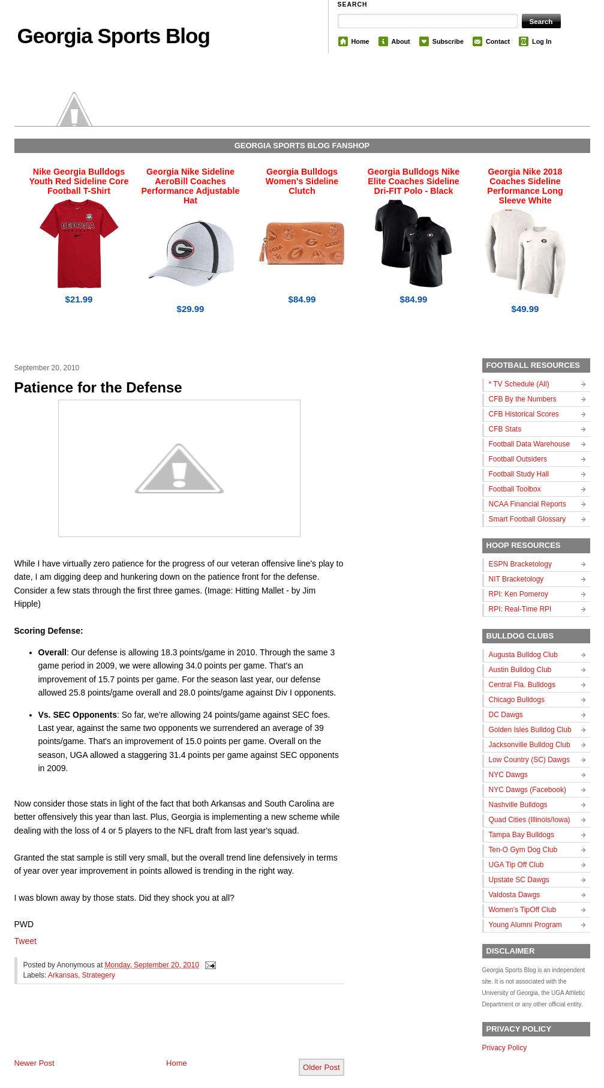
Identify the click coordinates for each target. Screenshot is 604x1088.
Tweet (25, 941)
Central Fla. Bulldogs (522, 685)
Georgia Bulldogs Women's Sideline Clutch (302, 181)
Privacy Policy (504, 1048)
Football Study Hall (519, 474)
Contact (498, 41)
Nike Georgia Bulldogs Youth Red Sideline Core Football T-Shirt (79, 181)
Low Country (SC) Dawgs (529, 760)
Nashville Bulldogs (518, 805)
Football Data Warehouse (529, 444)
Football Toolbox (515, 489)
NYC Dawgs (508, 775)
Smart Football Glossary (527, 519)
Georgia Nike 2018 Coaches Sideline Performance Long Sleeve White (525, 186)
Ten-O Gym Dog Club (523, 850)
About (401, 41)
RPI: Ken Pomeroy (518, 594)
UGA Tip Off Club (516, 865)
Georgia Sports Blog (113, 35)
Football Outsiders (518, 459)
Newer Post (34, 1063)
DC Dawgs (506, 715)
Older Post (321, 1067)
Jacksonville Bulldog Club (529, 745)
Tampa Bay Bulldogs (521, 835)
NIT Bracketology (516, 579)
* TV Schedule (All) (519, 384)
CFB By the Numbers (523, 399)
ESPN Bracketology (520, 564)
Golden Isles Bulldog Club (530, 730)
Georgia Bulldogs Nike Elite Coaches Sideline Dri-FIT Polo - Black (413, 181)
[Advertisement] (154, 1031)
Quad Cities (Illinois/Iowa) (529, 820)
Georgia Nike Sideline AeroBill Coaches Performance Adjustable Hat (191, 186)
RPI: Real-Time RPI (520, 609)
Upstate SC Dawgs (519, 880)
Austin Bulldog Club (520, 670)
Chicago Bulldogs (517, 700)
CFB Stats (505, 429)
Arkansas (63, 975)
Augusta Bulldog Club (523, 655)
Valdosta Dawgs (514, 895)
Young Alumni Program (525, 925)
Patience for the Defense (98, 387)
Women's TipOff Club (523, 910)
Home (360, 41)
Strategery (98, 975)
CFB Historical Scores (524, 414)
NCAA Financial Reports (527, 504)
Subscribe (448, 41)
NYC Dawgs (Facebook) (527, 790)
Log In (541, 41)
